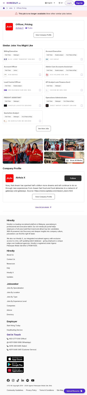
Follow (72, 178)
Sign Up (79, 3)
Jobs (10, 8)
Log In (69, 3)
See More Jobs (43, 128)
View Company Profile (43, 35)
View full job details (43, 207)
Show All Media (74, 160)
